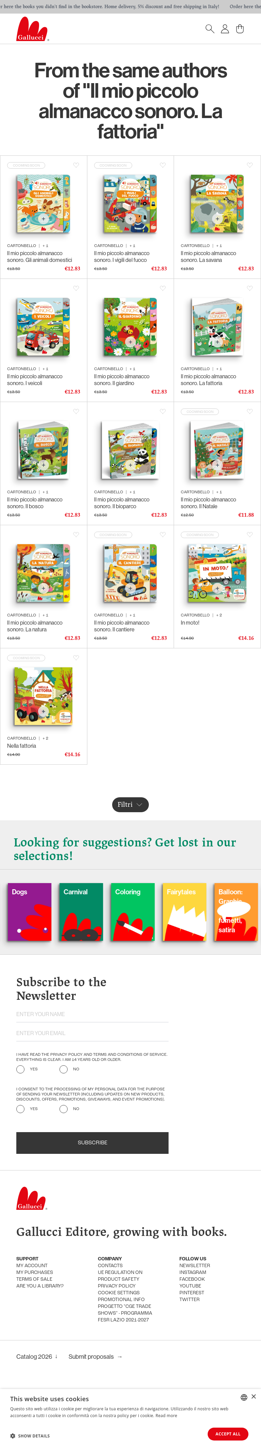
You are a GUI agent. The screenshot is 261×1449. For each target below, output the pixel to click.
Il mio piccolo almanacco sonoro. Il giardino (122, 379)
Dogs (34, 892)
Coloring (143, 892)
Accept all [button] (228, 1434)
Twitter (189, 1299)
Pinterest (191, 1293)
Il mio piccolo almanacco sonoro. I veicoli (35, 379)
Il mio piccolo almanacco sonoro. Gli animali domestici (39, 256)
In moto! (190, 622)
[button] (30, 1435)
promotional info (121, 1299)
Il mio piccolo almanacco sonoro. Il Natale (208, 503)
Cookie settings (119, 1293)
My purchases (34, 1272)
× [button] (253, 1396)
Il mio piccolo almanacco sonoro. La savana (208, 256)
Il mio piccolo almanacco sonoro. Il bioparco (122, 503)
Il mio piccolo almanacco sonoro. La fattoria (208, 379)
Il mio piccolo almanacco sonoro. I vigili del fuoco (122, 256)
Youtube (190, 1286)
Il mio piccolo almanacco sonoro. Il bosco (35, 503)
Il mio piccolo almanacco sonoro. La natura (35, 626)
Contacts (110, 1266)
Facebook (192, 1279)
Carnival (91, 892)
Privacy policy (117, 1286)
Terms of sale (34, 1279)
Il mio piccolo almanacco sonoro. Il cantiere (122, 626)
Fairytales (196, 892)
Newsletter (194, 1266)
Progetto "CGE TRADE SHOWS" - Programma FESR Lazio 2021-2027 (125, 1313)
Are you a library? (40, 1286)
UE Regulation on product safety (120, 1276)
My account (32, 1266)
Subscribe (92, 1143)
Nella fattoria (21, 746)
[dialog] (130, 1419)
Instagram (192, 1272)
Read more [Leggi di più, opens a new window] (166, 1415)
